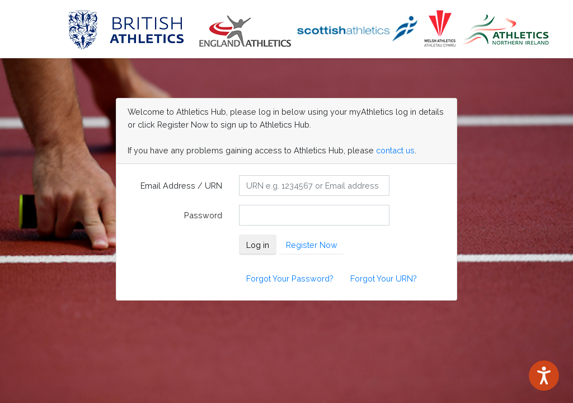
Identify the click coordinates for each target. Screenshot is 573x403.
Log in (257, 245)
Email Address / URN (181, 185)
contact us (395, 150)
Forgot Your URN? (383, 278)
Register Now (311, 245)
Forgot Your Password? (290, 278)
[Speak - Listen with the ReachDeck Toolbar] (544, 375)
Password (203, 215)
